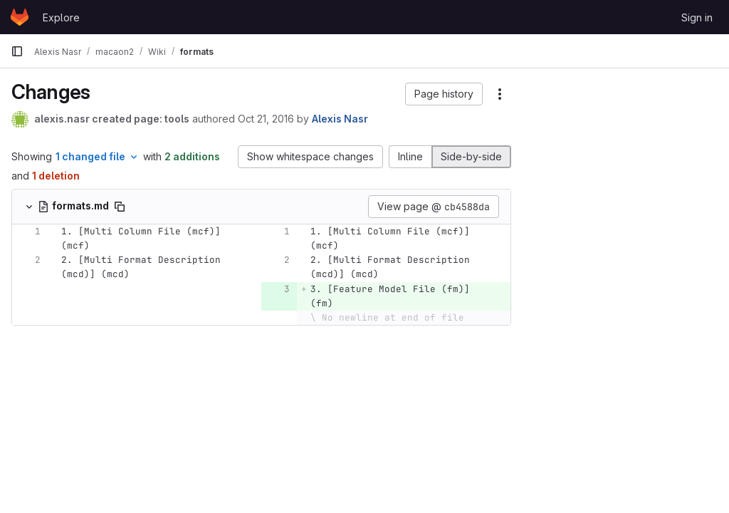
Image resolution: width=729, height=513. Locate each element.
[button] (444, 94)
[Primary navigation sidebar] (17, 51)
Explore (61, 17)
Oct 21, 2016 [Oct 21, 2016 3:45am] (266, 119)
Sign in (697, 17)
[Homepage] (19, 17)
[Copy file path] (119, 206)
